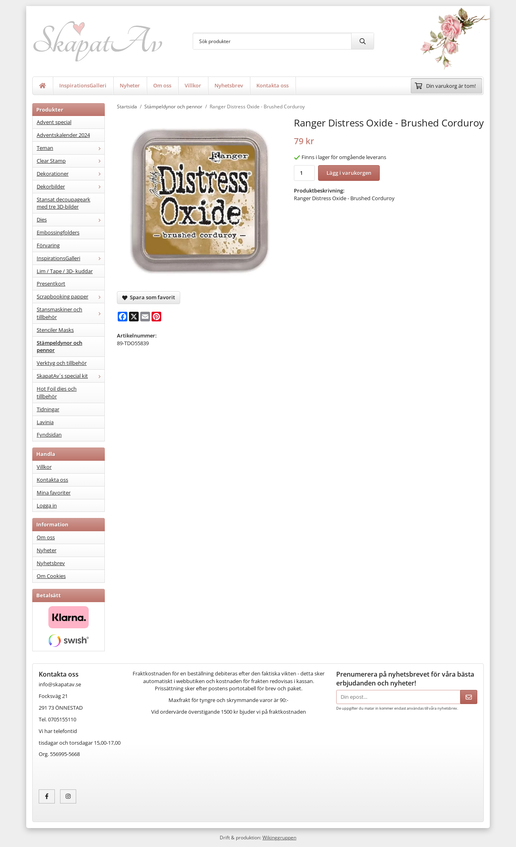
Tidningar (48, 409)
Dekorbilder (70, 186)
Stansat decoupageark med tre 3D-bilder (63, 203)
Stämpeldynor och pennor (59, 346)
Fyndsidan (49, 434)
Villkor (193, 85)
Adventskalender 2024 (63, 135)
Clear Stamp (70, 160)
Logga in (47, 505)
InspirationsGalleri (82, 85)
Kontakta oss (272, 85)
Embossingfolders (58, 232)
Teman (70, 147)
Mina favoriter (54, 492)
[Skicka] (468, 697)
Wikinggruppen (279, 837)
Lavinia (45, 422)
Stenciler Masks (55, 329)
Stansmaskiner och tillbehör (70, 313)
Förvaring (48, 245)
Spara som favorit (148, 297)
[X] (133, 316)
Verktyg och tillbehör (62, 363)
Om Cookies (51, 576)
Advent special (54, 122)
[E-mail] (145, 316)
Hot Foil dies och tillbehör (57, 392)
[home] (43, 86)
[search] (362, 41)
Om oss (162, 85)
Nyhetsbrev (228, 85)
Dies (70, 219)
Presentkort (51, 283)
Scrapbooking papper (70, 296)
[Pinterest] (156, 316)
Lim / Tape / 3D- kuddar (65, 271)
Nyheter (130, 85)
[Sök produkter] (272, 41)
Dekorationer (70, 173)
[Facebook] (122, 316)
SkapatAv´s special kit (70, 375)
